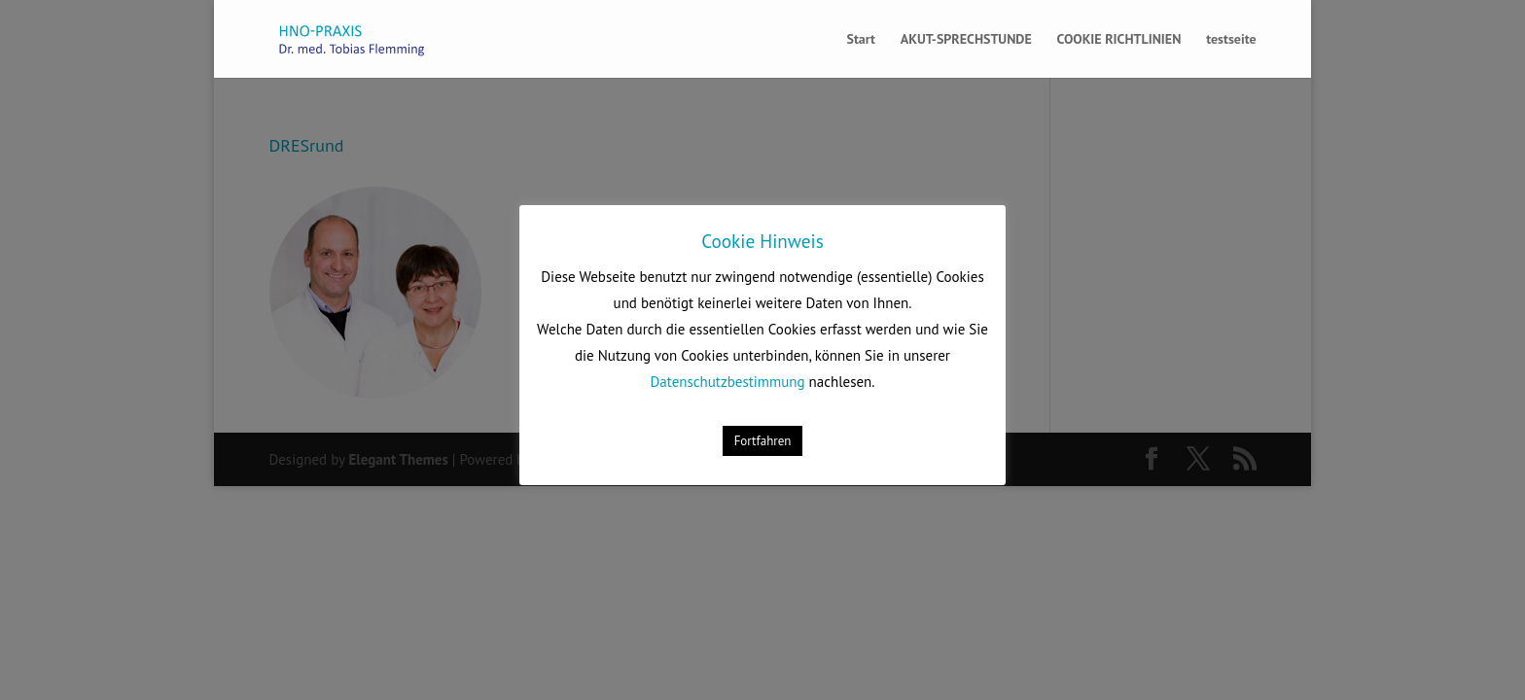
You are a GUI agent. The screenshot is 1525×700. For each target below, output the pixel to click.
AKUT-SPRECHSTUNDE (966, 40)
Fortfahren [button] (763, 441)
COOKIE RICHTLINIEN (1119, 40)
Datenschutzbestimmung (728, 381)
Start (860, 40)
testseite (1231, 40)
